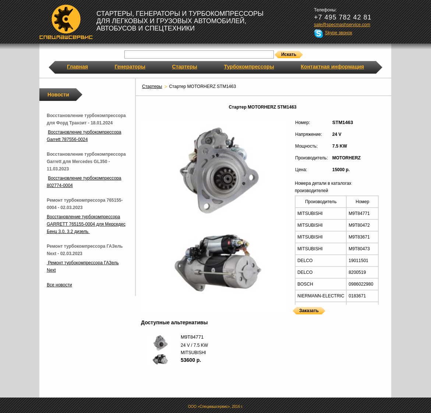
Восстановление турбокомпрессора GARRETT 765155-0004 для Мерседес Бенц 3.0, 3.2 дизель (86, 224)
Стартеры (184, 67)
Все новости (59, 284)
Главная (77, 67)
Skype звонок (338, 32)
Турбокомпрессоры (249, 67)
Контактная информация (332, 67)
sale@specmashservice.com (342, 24)
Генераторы (130, 67)
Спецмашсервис (66, 21)
